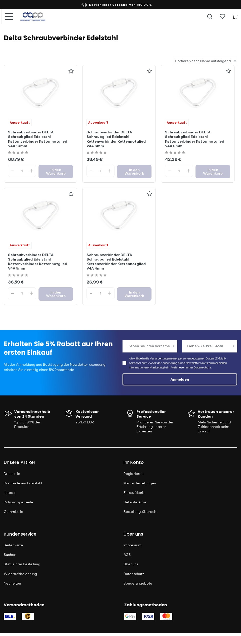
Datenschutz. (203, 367)
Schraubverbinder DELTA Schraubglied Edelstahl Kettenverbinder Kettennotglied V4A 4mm (116, 262)
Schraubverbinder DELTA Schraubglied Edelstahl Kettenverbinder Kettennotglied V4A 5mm (37, 262)
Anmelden (179, 379)
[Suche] (210, 16)
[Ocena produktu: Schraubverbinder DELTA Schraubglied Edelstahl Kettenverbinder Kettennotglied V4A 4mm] (97, 275)
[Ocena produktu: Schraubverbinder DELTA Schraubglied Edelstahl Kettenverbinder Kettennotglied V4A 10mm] (18, 153)
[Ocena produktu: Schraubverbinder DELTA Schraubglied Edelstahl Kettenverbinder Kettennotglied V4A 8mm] (97, 153)
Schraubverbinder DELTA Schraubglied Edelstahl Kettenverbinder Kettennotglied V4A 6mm (194, 139)
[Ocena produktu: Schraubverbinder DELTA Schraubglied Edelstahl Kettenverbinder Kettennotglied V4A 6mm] (175, 153)
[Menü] (8, 16)
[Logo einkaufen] (33, 16)
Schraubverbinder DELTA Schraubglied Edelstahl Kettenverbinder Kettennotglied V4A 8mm (116, 139)
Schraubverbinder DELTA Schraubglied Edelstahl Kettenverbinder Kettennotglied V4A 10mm (37, 139)
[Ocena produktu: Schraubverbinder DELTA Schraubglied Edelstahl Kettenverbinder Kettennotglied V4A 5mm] (18, 275)
